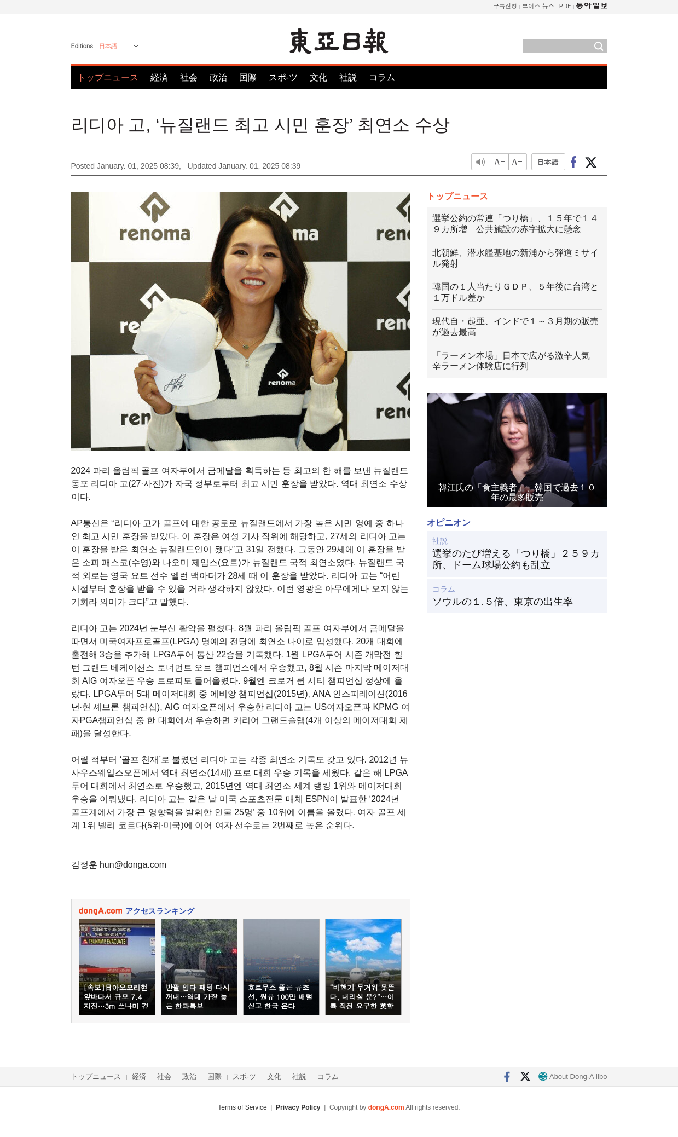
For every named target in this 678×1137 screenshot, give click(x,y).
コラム (382, 77)
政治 (218, 77)
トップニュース (107, 77)
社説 (348, 77)
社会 (189, 77)
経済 (159, 77)
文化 (318, 77)
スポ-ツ (283, 77)
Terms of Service (242, 1107)
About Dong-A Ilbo (572, 1076)
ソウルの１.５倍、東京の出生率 (502, 601)
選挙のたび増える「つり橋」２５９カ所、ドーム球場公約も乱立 (516, 559)
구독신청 (505, 6)
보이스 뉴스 (538, 6)
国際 (248, 77)
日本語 (108, 46)
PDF (565, 6)
